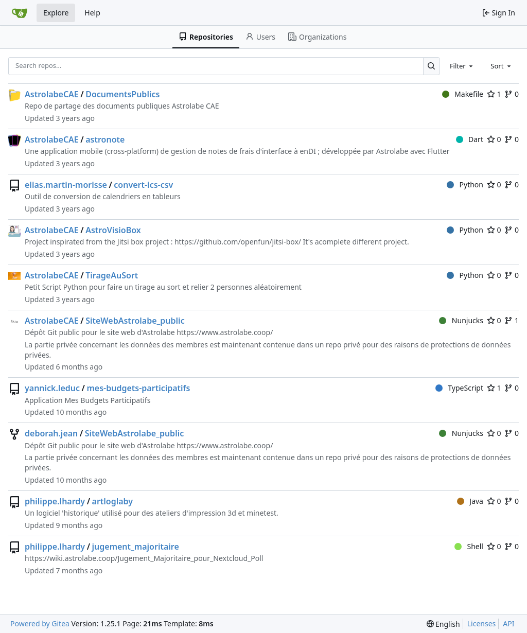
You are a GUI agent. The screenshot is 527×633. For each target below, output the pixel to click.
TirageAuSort (111, 275)
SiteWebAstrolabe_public (134, 320)
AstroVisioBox (113, 230)
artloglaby (112, 501)
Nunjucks (461, 320)
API (508, 623)
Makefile (462, 94)
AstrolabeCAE (52, 94)
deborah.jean (51, 433)
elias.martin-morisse (66, 185)
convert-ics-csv (143, 185)
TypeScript (459, 388)
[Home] (19, 13)
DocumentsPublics (122, 94)
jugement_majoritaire (135, 546)
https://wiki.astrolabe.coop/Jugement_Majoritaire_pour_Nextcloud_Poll (144, 558)
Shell (468, 546)
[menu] (443, 624)
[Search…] (431, 66)
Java (470, 501)
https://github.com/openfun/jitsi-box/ (237, 242)
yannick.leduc (52, 388)
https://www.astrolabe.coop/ (225, 332)
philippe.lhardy (55, 501)
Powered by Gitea (39, 623)
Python (465, 184)
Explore (55, 12)
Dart (469, 139)
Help (92, 12)
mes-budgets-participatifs (138, 388)
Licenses (481, 623)
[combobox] (462, 66)
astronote (105, 139)
